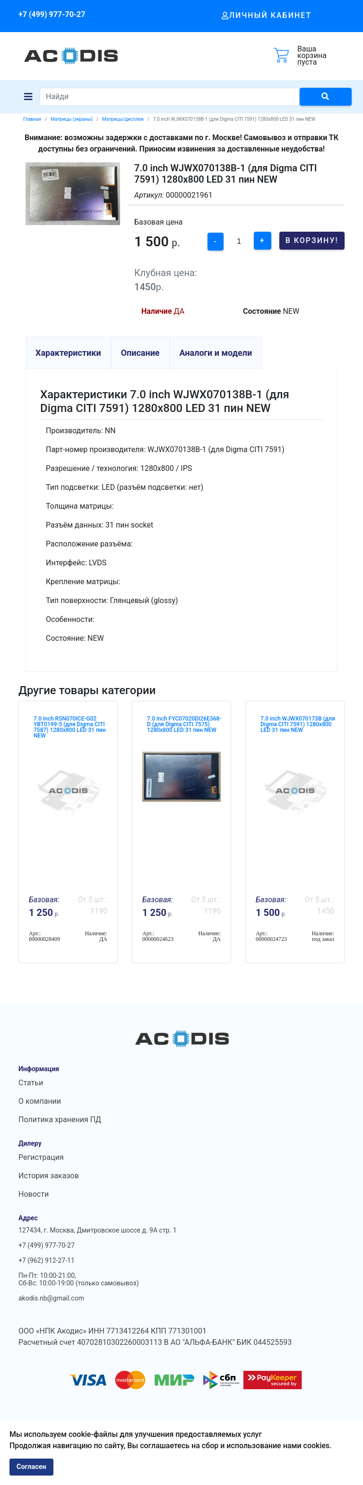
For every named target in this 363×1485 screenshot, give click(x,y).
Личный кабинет (267, 15)
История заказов (48, 1175)
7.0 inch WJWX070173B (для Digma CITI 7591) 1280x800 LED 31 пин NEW (297, 724)
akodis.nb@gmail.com (51, 1298)
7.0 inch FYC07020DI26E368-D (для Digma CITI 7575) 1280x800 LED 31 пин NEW (184, 724)
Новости (33, 1194)
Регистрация (41, 1157)
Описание (140, 353)
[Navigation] (28, 96)
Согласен (31, 1467)
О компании (39, 1101)
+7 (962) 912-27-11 (46, 1260)
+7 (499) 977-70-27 (51, 14)
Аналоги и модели (216, 353)
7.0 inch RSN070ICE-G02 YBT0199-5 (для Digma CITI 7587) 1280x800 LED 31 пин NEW (69, 727)
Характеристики (68, 353)
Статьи (30, 1082)
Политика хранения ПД (59, 1119)
